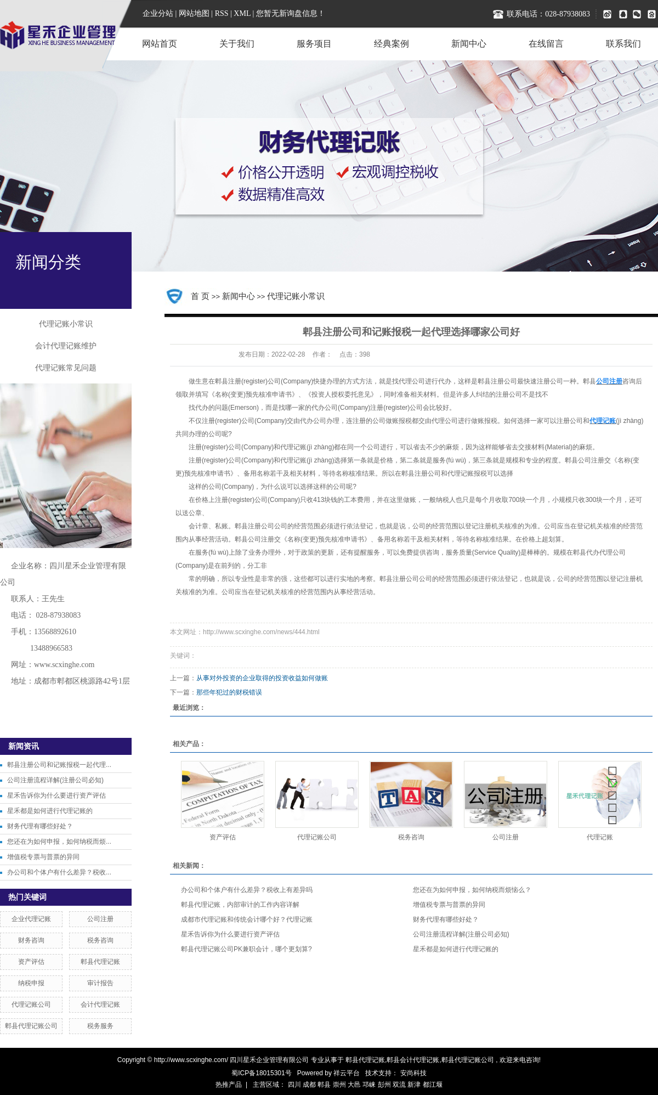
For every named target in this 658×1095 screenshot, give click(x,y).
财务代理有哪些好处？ (40, 826)
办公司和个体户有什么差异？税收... (59, 872)
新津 (414, 1084)
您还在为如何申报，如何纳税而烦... (59, 841)
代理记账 (600, 837)
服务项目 (314, 43)
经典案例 (391, 43)
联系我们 (623, 43)
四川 (294, 1084)
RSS (222, 13)
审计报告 (100, 983)
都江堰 (433, 1084)
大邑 (354, 1084)
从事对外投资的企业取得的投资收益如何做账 (262, 678)
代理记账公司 (31, 1004)
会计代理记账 (100, 1004)
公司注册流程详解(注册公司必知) (55, 780)
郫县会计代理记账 (413, 1060)
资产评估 (31, 962)
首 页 (200, 296)
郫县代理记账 (100, 962)
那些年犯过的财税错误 (229, 692)
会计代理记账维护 (66, 346)
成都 (309, 1084)
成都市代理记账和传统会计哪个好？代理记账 (247, 919)
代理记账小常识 (66, 324)
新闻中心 (468, 43)
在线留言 (546, 43)
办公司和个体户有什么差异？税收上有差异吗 (247, 890)
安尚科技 (413, 1073)
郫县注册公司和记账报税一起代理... (59, 765)
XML (242, 13)
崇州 (339, 1084)
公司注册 (100, 919)
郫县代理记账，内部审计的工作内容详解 (240, 904)
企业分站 (158, 13)
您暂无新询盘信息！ (290, 13)
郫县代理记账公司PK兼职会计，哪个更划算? (246, 949)
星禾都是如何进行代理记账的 (50, 811)
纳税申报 (31, 983)
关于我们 (236, 43)
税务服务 (100, 1026)
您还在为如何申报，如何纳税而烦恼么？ (472, 890)
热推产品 (228, 1084)
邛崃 (369, 1084)
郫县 (324, 1084)
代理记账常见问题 (66, 368)
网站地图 (195, 13)
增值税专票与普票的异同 (43, 857)
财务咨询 (31, 940)
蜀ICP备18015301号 (261, 1073)
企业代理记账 (31, 919)
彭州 (384, 1084)
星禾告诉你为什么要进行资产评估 (56, 795)
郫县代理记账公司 (31, 1026)
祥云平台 (346, 1073)
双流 (399, 1084)
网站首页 (159, 43)
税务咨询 (100, 940)
